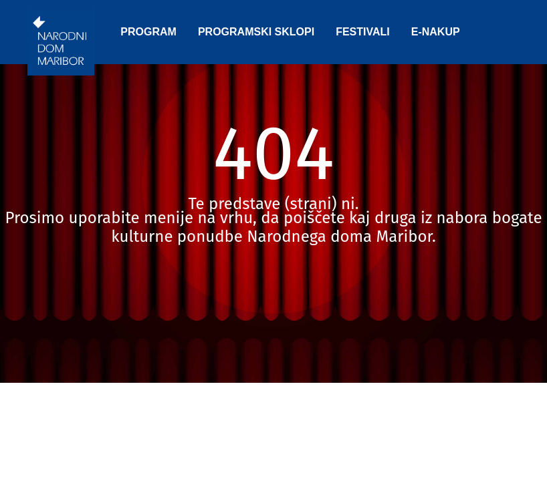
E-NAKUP (435, 31)
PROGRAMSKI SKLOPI (256, 31)
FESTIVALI (363, 31)
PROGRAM (148, 31)
